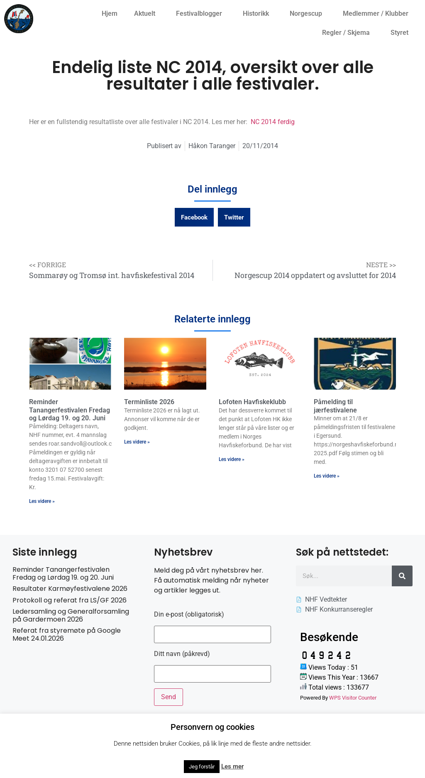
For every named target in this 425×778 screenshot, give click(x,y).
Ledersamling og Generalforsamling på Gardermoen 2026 (70, 615)
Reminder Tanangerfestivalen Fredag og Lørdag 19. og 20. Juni (69, 410)
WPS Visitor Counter (352, 698)
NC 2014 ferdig (273, 122)
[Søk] (402, 576)
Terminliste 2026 (149, 402)
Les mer (232, 766)
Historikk (258, 14)
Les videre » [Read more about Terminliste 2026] (137, 442)
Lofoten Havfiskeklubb (252, 402)
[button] (194, 217)
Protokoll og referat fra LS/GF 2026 (69, 600)
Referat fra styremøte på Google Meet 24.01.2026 (66, 634)
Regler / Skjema (348, 33)
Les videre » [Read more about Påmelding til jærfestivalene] (327, 476)
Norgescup (308, 14)
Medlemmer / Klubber (378, 14)
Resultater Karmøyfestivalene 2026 (69, 588)
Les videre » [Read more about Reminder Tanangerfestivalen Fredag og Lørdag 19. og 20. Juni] (42, 501)
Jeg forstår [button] (202, 766)
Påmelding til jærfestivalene (335, 406)
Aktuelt (146, 14)
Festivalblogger (201, 14)
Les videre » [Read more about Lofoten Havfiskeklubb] (231, 459)
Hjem (109, 13)
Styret (402, 33)
